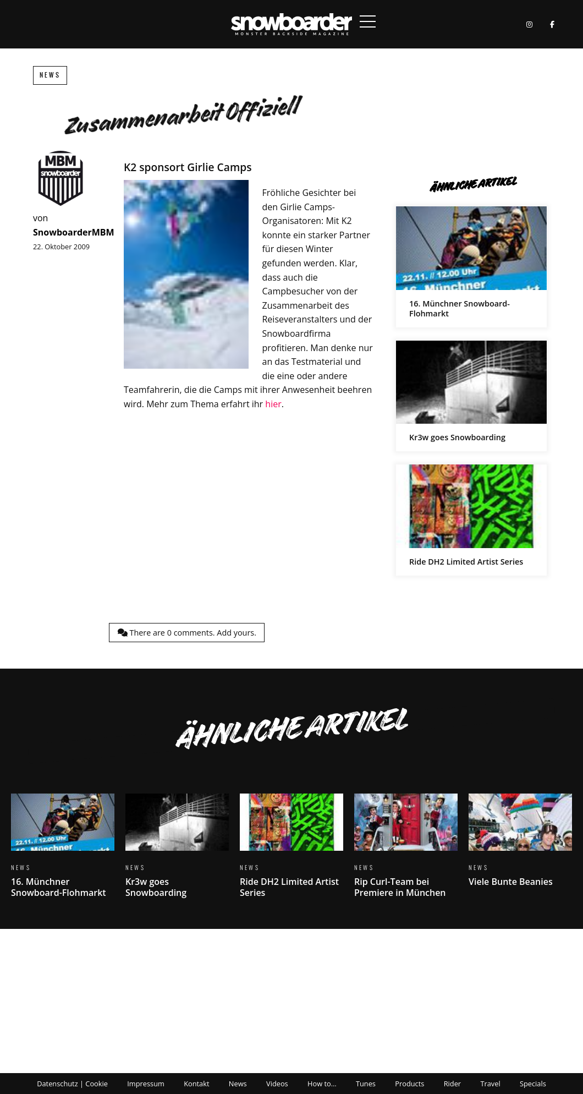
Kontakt (196, 1083)
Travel (490, 1083)
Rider (452, 1083)
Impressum (145, 1083)
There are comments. (187, 632)
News (50, 75)
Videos (277, 1083)
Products (409, 1083)
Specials (533, 1083)
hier (273, 404)
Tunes (366, 1083)
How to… (322, 1083)
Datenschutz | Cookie (72, 1083)
